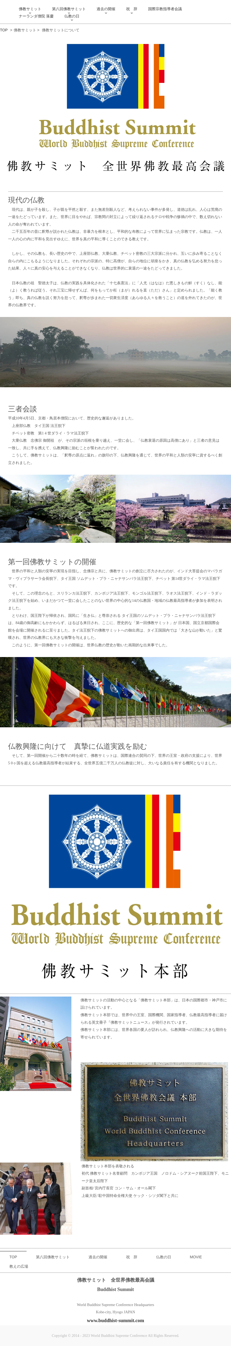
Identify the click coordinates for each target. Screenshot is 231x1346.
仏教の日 (71, 16)
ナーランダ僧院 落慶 (36, 16)
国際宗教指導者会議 (165, 9)
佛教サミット (30, 9)
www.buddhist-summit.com (115, 1320)
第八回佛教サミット (69, 9)
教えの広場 (18, 1266)
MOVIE (196, 1257)
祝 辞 (131, 9)
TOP (4, 30)
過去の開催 (106, 9)
